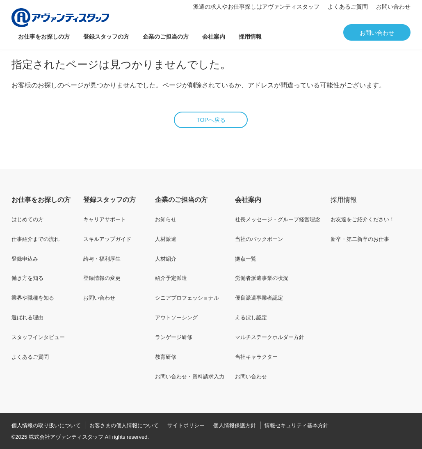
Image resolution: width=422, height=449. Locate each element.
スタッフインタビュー (38, 337)
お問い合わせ (393, 6)
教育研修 (165, 357)
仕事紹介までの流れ (35, 239)
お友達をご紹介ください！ (363, 219)
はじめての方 (27, 219)
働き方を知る (27, 278)
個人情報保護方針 (234, 425)
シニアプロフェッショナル (187, 298)
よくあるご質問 (348, 6)
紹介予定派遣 (171, 278)
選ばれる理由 (27, 317)
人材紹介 (165, 259)
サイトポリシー (186, 425)
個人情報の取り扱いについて (46, 425)
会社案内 (213, 36)
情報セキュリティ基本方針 (296, 425)
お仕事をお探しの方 (44, 36)
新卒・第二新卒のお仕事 (360, 239)
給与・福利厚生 (102, 259)
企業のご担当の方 (166, 36)
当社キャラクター (256, 357)
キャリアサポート (104, 219)
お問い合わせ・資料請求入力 (189, 376)
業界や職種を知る (32, 298)
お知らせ (165, 219)
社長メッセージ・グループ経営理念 (277, 219)
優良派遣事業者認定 (259, 298)
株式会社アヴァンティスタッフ (66, 437)
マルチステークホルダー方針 (269, 337)
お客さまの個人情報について (124, 425)
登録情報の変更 (102, 278)
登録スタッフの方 (106, 36)
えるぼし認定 (251, 317)
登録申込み (24, 259)
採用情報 (250, 36)
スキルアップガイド (107, 239)
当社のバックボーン (259, 239)
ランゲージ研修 (173, 337)
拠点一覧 (245, 259)
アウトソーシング (176, 317)
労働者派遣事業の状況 (261, 278)
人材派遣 (165, 239)
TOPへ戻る (211, 120)
